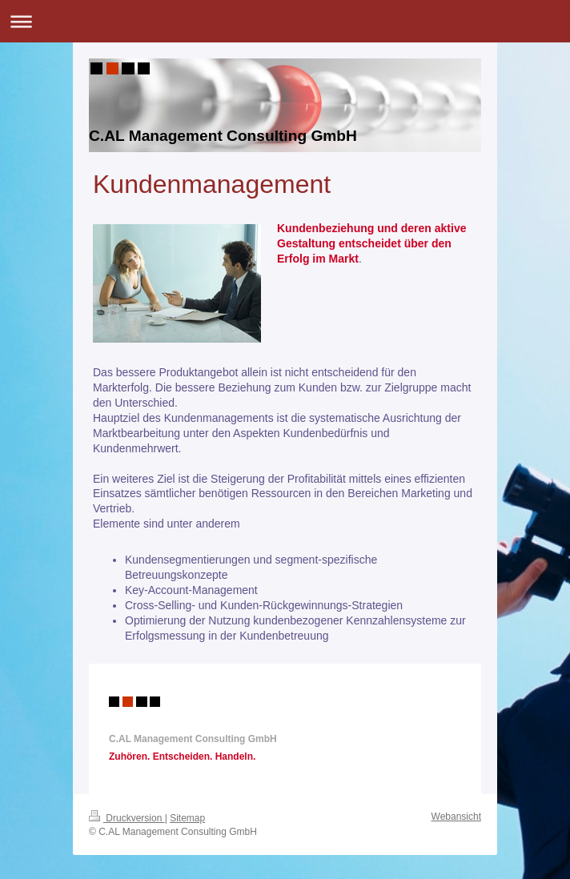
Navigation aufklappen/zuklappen (285, 21)
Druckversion (127, 818)
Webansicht (456, 816)
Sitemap (187, 818)
